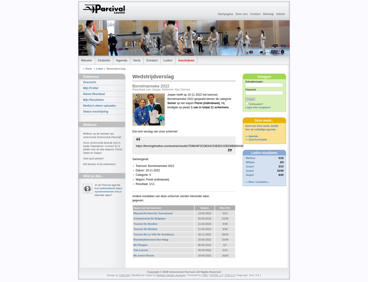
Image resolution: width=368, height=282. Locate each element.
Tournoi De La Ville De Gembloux (154, 234)
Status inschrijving (95, 111)
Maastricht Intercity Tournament (153, 213)
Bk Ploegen (141, 245)
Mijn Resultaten (93, 100)
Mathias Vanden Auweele (171, 275)
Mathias (250, 158)
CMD (205, 275)
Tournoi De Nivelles (145, 223)
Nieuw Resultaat (94, 94)
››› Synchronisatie (256, 139)
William (250, 162)
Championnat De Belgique (150, 218)
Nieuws (86, 60)
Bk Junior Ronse (144, 255)
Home (88, 69)
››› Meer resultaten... (257, 181)
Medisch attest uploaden (99, 105)
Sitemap (268, 14)
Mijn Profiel (90, 88)
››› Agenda (251, 136)
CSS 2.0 (230, 275)
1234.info (124, 275)
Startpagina (225, 14)
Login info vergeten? (258, 107)
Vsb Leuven (141, 250)
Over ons (241, 14)
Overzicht (89, 82)
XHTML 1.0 (216, 275)
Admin (280, 14)
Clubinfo (104, 60)
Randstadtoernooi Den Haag (151, 239)
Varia (136, 60)
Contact (255, 14)
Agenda (121, 60)
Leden (167, 60)
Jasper (250, 166)
